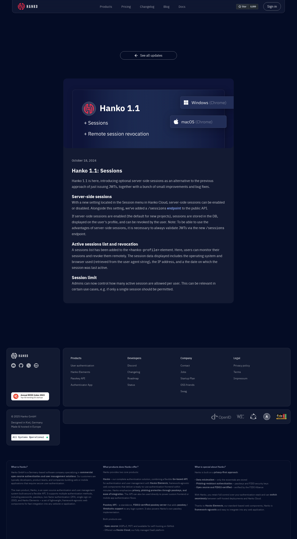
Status (131, 383)
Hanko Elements (80, 371)
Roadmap (133, 377)
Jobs (183, 371)
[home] (27, 6)
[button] (106, 6)
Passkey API (78, 377)
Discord (132, 364)
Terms (237, 371)
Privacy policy (242, 364)
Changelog (147, 6)
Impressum (240, 377)
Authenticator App (81, 383)
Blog (166, 6)
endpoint (174, 208)
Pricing (126, 6)
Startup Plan (188, 377)
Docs (182, 6)
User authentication (82, 364)
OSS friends (188, 383)
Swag (184, 390)
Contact (185, 364)
